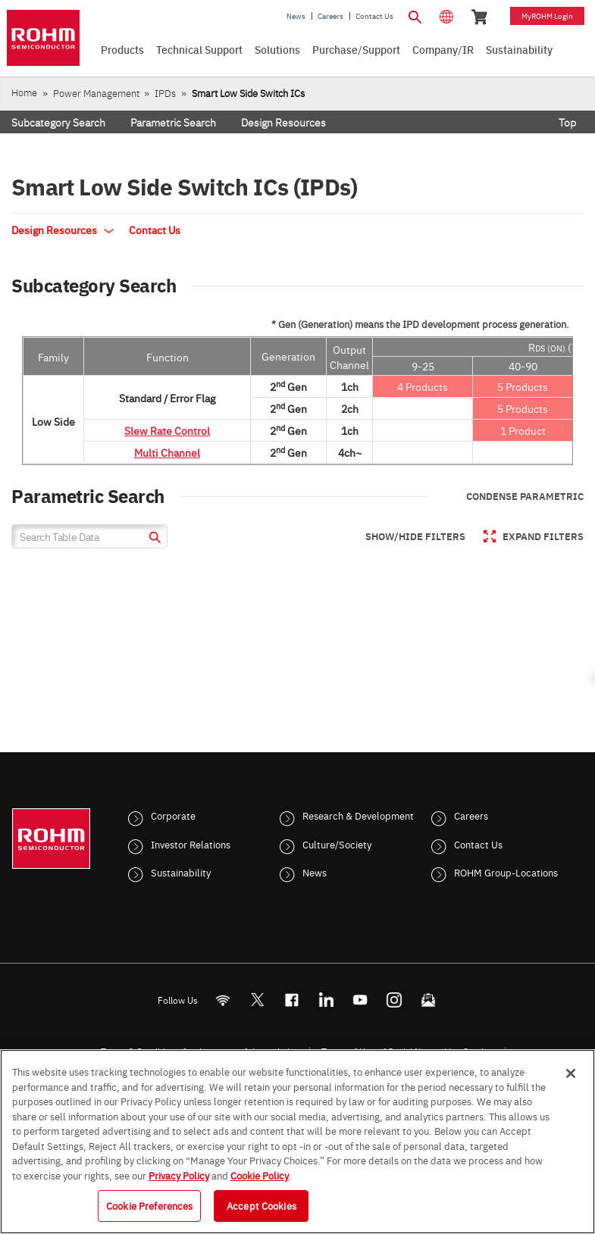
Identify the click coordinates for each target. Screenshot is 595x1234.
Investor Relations (190, 844)
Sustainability (181, 872)
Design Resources (283, 122)
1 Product (523, 430)
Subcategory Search (58, 122)
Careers (330, 16)
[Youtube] (359, 999)
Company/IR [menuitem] (443, 49)
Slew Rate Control (167, 430)
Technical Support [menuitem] (199, 49)
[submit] (152, 539)
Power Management (96, 92)
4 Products (422, 386)
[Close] (570, 1073)
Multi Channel (167, 452)
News (296, 16)
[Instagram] (393, 999)
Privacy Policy (179, 1175)
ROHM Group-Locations (506, 872)
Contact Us (374, 16)
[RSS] (222, 999)
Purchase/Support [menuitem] (356, 49)
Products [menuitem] (122, 49)
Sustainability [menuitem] (519, 49)
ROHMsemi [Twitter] (257, 999)
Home (24, 92)
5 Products (522, 386)
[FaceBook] (291, 999)
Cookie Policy (259, 1175)
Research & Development (358, 815)
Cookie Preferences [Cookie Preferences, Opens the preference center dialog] (149, 1205)
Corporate (173, 815)
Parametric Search (173, 122)
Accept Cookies (261, 1205)
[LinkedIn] (325, 999)
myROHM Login (547, 16)
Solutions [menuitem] (277, 49)
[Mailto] (427, 999)
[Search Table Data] (89, 536)
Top (567, 122)
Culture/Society (336, 844)
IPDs (165, 92)
